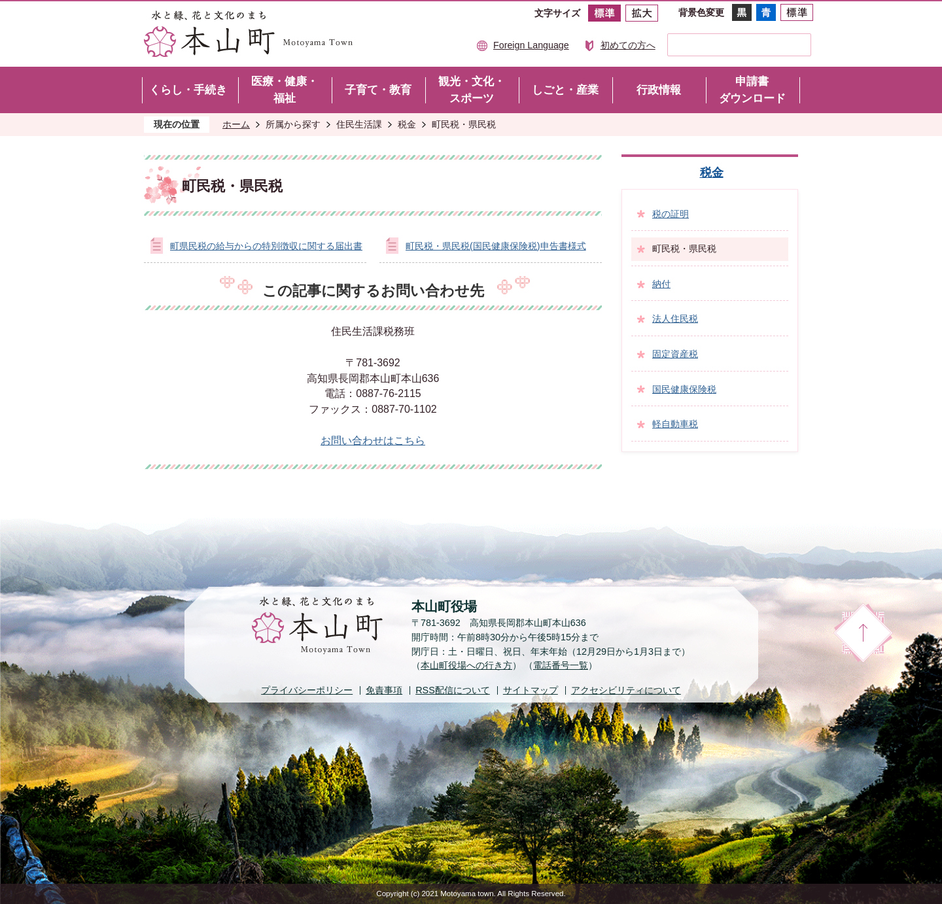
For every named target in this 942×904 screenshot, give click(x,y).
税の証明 (670, 214)
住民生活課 (359, 124)
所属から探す (293, 124)
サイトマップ (530, 690)
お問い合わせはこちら (373, 440)
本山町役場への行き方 (466, 665)
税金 (407, 124)
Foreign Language (531, 45)
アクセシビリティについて (626, 690)
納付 (661, 284)
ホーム (236, 124)
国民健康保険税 (684, 389)
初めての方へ (628, 45)
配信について (452, 690)
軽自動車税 (675, 424)
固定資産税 (675, 354)
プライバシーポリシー (307, 690)
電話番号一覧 (560, 665)
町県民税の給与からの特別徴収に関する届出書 (266, 246)
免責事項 (384, 690)
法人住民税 (675, 318)
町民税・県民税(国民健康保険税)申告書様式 (496, 246)
